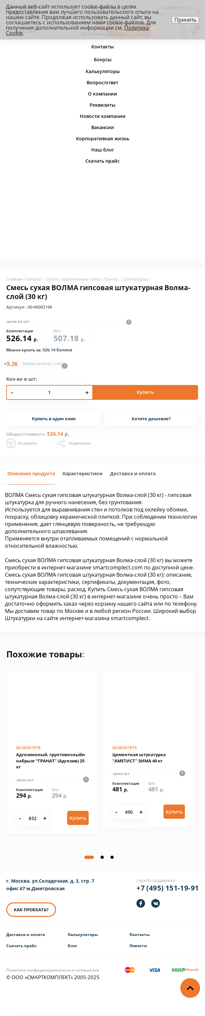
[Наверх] (190, 988)
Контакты (140, 937)
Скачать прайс (21, 948)
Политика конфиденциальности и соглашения (52, 972)
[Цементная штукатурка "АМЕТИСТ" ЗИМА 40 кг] (148, 751)
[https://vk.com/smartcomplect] (155, 906)
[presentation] (82, 479)
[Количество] (32, 820)
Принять (185, 19)
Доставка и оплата (25, 937)
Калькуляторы (83, 937)
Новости (138, 948)
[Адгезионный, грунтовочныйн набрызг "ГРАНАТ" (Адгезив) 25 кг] (52, 754)
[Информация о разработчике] (190, 971)
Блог (72, 948)
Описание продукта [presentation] (31, 475)
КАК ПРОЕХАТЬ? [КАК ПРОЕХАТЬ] (31, 912)
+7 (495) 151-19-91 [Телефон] (167, 890)
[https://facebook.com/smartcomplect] (140, 906)
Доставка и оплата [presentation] (133, 475)
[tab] (31, 476)
